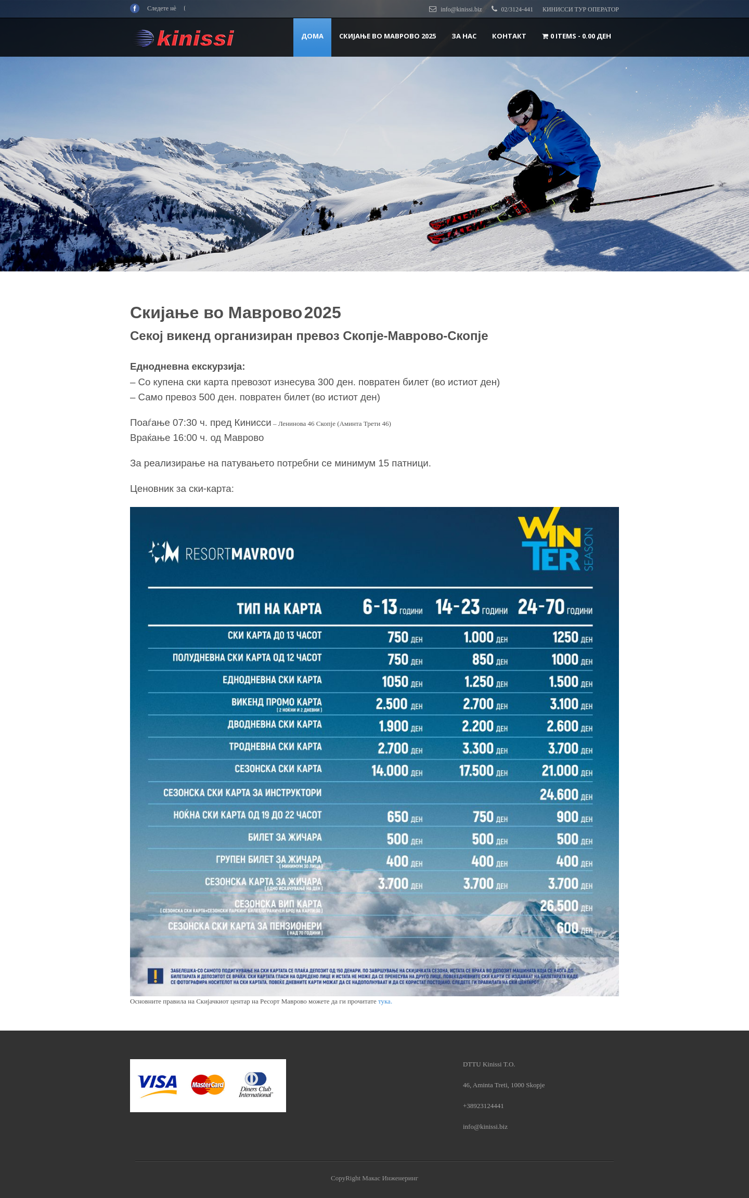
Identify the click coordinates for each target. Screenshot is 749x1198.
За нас (463, 36)
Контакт (509, 36)
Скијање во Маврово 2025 (387, 36)
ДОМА (312, 36)
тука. (386, 1001)
